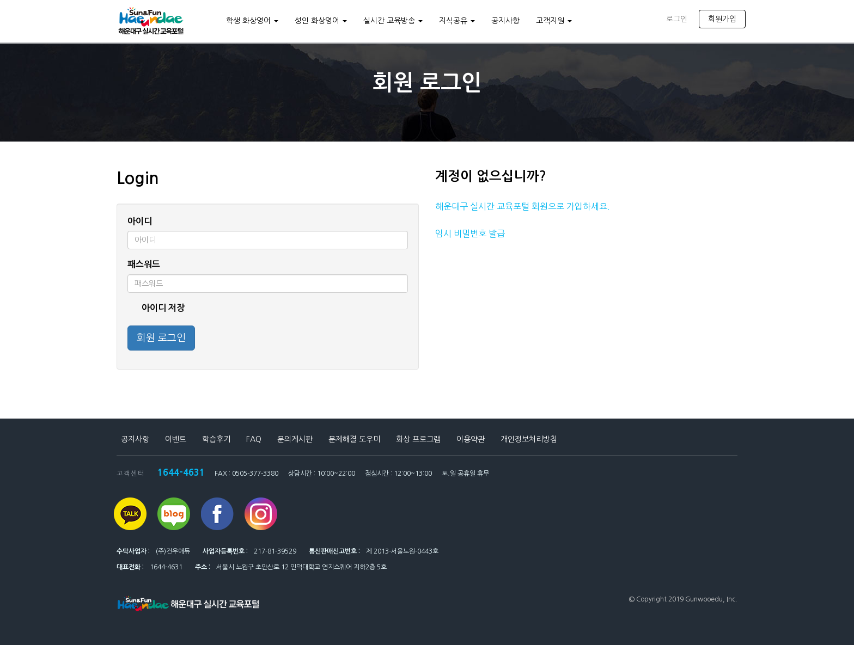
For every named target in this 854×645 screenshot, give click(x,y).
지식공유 (457, 20)
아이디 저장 (156, 308)
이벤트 (175, 439)
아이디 (139, 221)
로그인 (676, 19)
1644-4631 (181, 472)
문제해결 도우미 (354, 439)
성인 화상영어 (321, 20)
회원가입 (722, 19)
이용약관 (470, 439)
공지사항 (505, 20)
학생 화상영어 (252, 20)
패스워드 (143, 264)
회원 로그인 (161, 338)
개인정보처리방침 (529, 439)
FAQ (253, 439)
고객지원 (554, 20)
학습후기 (216, 439)
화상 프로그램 (418, 439)
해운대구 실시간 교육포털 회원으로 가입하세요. (522, 206)
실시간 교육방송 (393, 20)
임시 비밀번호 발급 (470, 233)
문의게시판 (295, 439)
